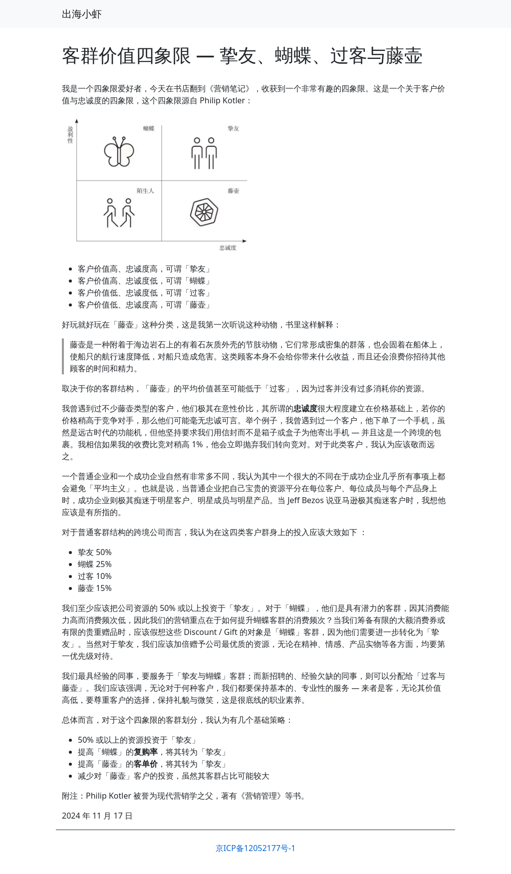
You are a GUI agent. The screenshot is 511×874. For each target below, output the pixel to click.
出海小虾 (82, 13)
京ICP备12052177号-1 (256, 848)
